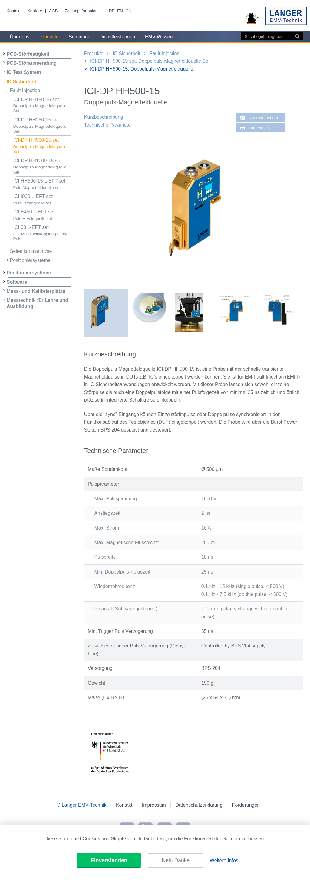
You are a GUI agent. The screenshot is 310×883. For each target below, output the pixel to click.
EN (120, 10)
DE (111, 10)
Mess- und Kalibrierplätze (36, 291)
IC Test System (24, 72)
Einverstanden (109, 860)
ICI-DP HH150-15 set (42, 105)
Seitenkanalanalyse (31, 251)
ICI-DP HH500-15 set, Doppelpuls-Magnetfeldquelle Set (149, 61)
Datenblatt (259, 128)
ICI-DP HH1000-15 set (42, 166)
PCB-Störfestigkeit (28, 54)
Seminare (79, 36)
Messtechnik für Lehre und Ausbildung (37, 303)
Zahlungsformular (80, 10)
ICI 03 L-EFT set (42, 233)
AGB (53, 10)
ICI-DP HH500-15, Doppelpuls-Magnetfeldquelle (141, 68)
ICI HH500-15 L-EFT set (42, 184)
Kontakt (14, 10)
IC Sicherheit (21, 81)
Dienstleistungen (117, 36)
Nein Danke (176, 860)
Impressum (154, 805)
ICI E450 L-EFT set (42, 215)
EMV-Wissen (159, 36)
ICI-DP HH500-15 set (42, 145)
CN (129, 10)
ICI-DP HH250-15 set (42, 125)
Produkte (49, 36)
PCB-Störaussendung (32, 63)
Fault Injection (25, 90)
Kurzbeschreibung (103, 117)
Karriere (35, 10)
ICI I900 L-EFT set (42, 200)
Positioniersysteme (30, 260)
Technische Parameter (108, 124)
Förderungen (246, 805)
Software (17, 282)
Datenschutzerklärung (199, 805)
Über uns (20, 36)
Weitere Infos (224, 860)
